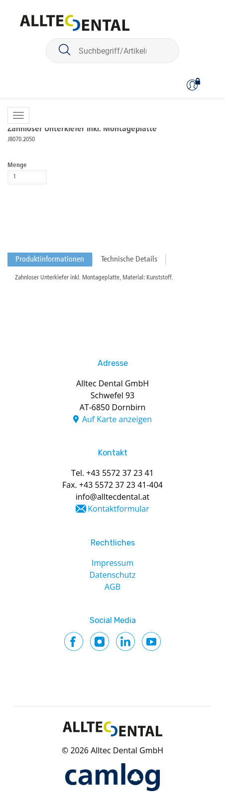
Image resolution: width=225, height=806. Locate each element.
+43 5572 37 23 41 (120, 472)
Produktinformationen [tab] (49, 260)
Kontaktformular (118, 508)
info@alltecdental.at (113, 496)
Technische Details (129, 260)
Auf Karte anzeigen (117, 419)
